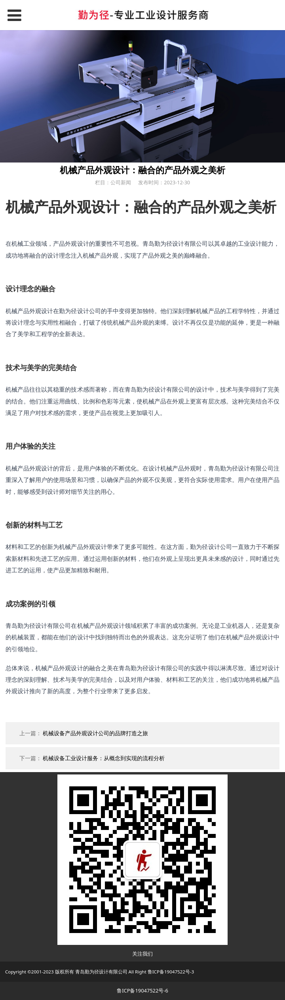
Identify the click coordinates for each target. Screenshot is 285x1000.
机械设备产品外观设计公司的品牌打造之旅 (95, 733)
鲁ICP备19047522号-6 (142, 990)
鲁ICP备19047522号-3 (171, 972)
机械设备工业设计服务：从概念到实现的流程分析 (104, 758)
